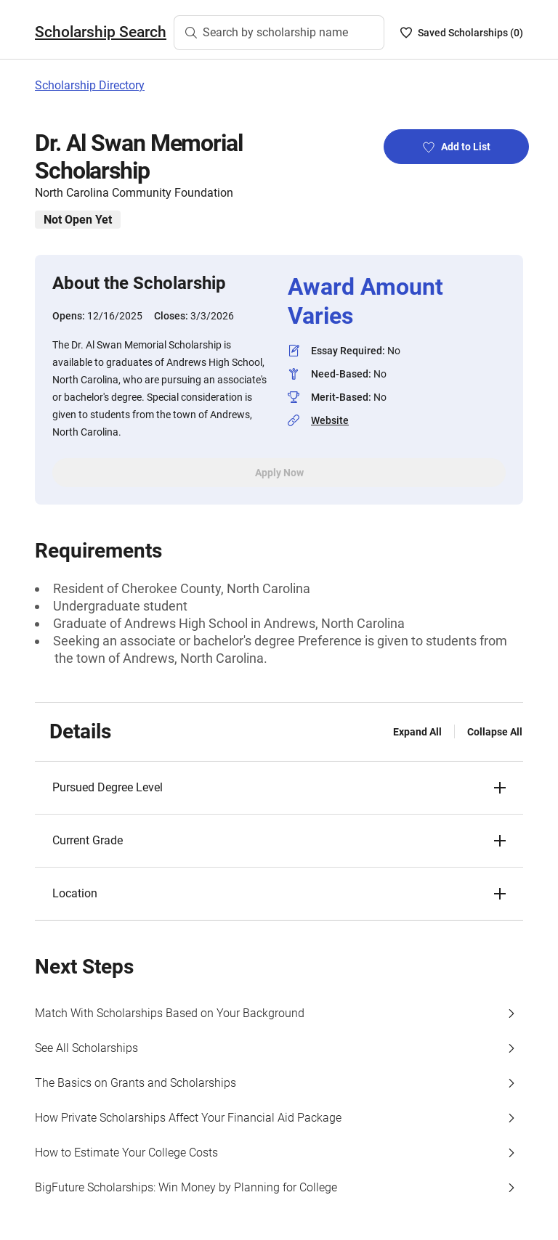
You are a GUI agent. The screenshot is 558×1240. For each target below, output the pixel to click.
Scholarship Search (100, 32)
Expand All (417, 732)
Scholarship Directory (90, 85)
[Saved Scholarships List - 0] (461, 32)
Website (330, 420)
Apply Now (279, 472)
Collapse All (494, 732)
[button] (279, 788)
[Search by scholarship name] (279, 32)
